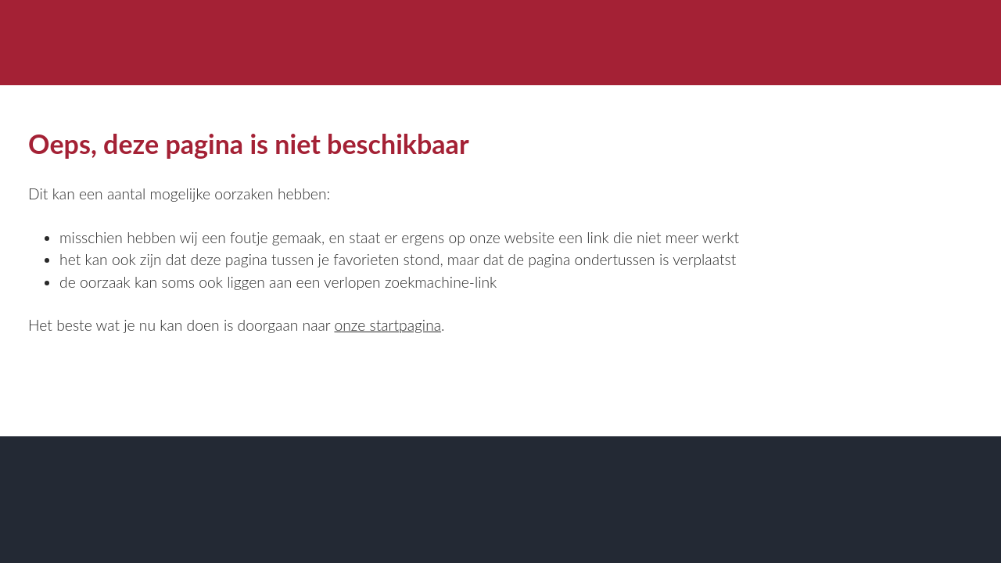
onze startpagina (387, 325)
